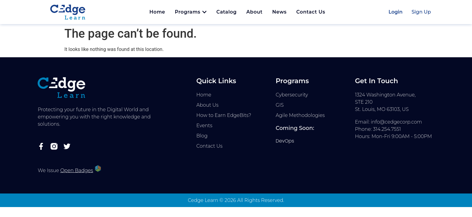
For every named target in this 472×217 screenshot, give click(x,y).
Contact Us (209, 146)
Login (396, 12)
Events (204, 125)
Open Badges (76, 170)
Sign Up (421, 12)
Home (203, 95)
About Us (207, 105)
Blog (201, 136)
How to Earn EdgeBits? (223, 115)
